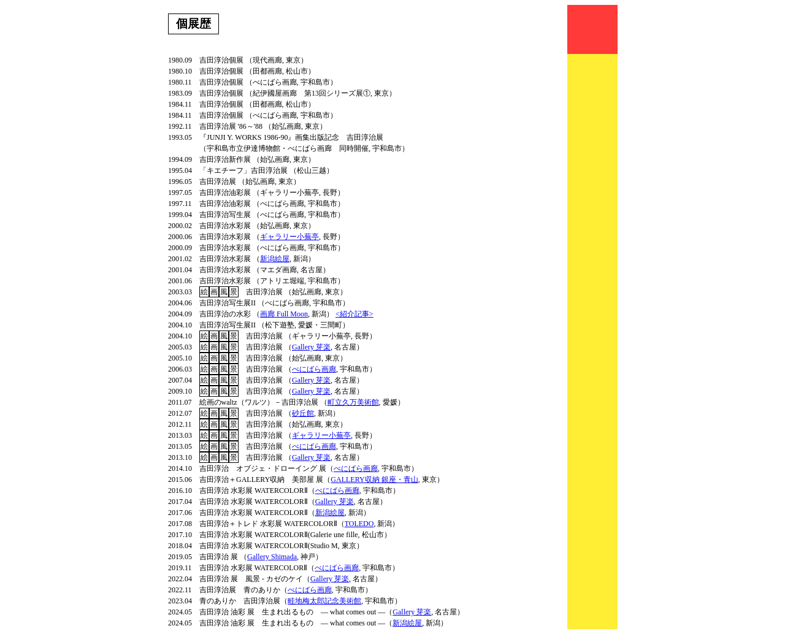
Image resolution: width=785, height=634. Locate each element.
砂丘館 (303, 413)
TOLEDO (359, 523)
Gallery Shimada (272, 556)
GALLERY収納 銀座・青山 (374, 479)
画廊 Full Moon (284, 314)
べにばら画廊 (314, 369)
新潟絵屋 (274, 258)
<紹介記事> (354, 314)
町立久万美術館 (353, 402)
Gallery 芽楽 (311, 347)
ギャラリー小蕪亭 (289, 236)
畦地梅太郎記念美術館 (324, 601)
